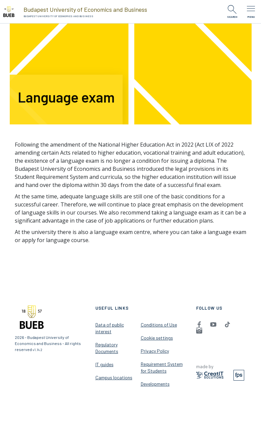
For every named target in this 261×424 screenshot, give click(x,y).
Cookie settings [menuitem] (157, 338)
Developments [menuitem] (155, 384)
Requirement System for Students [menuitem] (162, 367)
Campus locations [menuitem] (113, 377)
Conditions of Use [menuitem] (159, 324)
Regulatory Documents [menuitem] (106, 348)
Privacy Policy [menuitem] (155, 351)
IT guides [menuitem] (104, 364)
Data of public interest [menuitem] (109, 328)
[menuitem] (199, 324)
